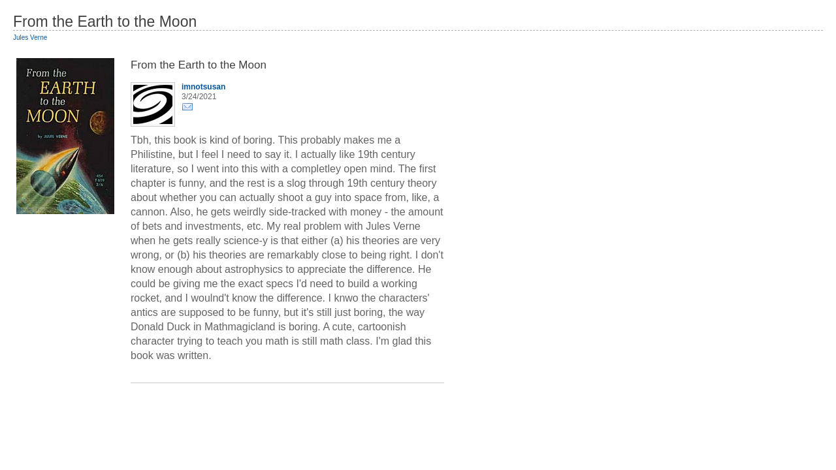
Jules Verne (30, 37)
